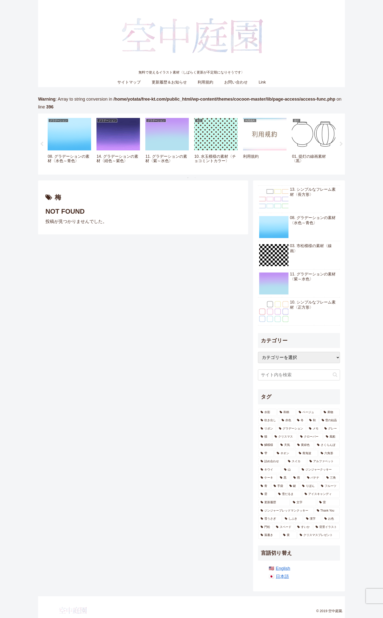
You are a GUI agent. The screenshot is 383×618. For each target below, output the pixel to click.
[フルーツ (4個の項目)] (329, 486)
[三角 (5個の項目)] (332, 478)
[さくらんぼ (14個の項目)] (327, 445)
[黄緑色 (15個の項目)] (304, 445)
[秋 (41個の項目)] (312, 420)
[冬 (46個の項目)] (300, 420)
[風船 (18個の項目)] (332, 436)
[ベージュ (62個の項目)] (308, 412)
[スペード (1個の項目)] (284, 527)
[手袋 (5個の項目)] (278, 486)
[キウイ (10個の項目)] (269, 469)
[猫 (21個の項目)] (264, 436)
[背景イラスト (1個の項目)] (326, 527)
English (283, 568)
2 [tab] (195, 177)
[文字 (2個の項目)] (303, 502)
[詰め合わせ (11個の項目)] (271, 461)
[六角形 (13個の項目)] (329, 453)
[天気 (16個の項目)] (286, 445)
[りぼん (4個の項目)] (309, 486)
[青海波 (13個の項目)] (307, 453)
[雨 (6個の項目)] (297, 478)
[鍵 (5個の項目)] (293, 486)
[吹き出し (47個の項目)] (268, 420)
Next (341, 144)
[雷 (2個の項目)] (328, 502)
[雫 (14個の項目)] (266, 453)
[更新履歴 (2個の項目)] (274, 502)
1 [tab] (187, 177)
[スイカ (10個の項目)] (296, 461)
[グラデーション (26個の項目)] (291, 428)
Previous (41, 144)
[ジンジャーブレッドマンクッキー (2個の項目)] (286, 510)
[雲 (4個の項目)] (266, 494)
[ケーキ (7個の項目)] (267, 478)
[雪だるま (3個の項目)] (288, 494)
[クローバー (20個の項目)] (310, 436)
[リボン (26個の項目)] (267, 428)
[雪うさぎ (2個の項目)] (270, 519)
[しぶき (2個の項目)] (293, 519)
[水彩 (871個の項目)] (267, 412)
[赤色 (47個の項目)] (286, 420)
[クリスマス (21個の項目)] (284, 436)
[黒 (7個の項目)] (284, 478)
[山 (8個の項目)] (290, 469)
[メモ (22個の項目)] (314, 428)
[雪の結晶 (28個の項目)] (329, 420)
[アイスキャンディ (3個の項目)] (321, 494)
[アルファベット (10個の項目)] (323, 461)
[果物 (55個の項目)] (330, 412)
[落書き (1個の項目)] (269, 535)
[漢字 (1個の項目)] (312, 519)
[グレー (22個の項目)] (331, 428)
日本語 (282, 576)
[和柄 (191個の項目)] (286, 412)
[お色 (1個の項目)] (331, 519)
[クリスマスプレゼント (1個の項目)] (319, 535)
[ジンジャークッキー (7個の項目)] (319, 469)
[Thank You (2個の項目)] (327, 510)
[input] (299, 374)
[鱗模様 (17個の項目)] (267, 445)
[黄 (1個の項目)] (289, 535)
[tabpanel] (69, 143)
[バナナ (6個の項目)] (314, 478)
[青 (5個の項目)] (264, 486)
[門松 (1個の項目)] (265, 527)
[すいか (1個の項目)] (303, 527)
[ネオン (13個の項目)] (285, 453)
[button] (335, 374)
